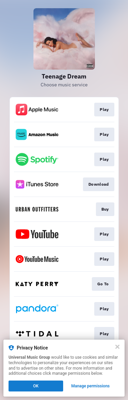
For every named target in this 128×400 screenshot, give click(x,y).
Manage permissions (90, 386)
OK (36, 386)
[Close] (117, 346)
